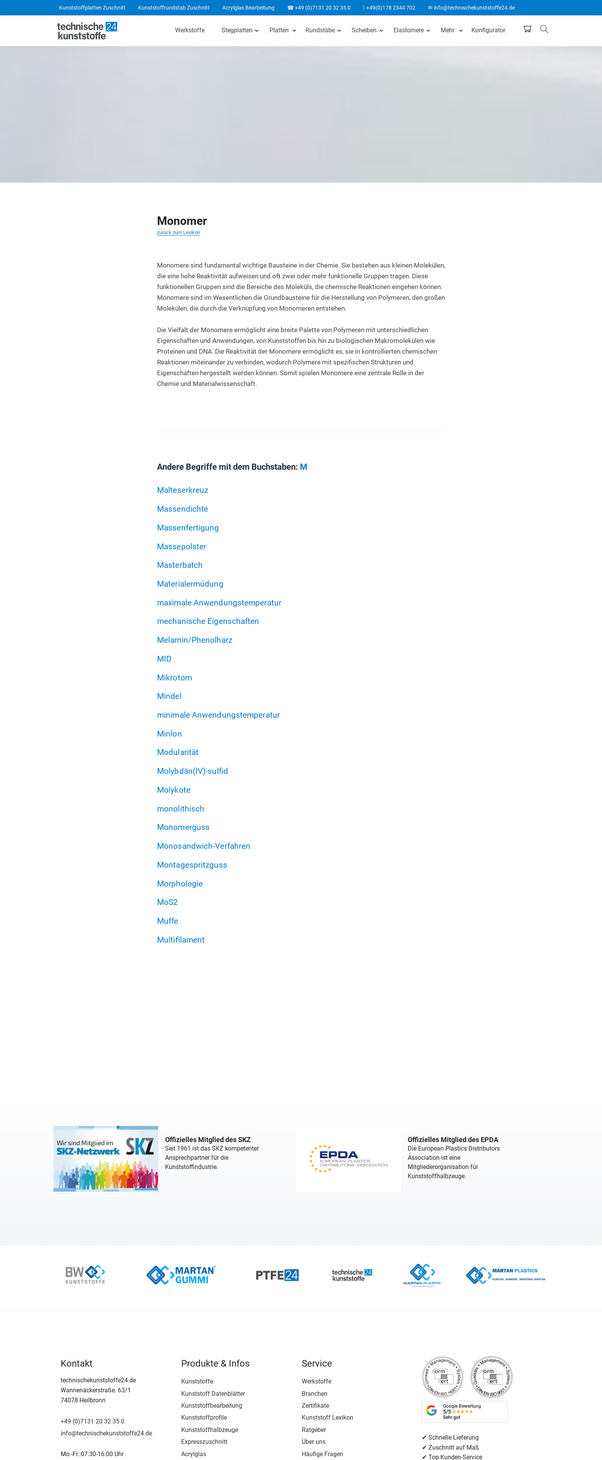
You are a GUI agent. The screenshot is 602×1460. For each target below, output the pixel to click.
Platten (279, 30)
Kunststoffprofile (204, 1417)
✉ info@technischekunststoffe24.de (471, 8)
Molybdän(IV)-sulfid (192, 771)
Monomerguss (183, 827)
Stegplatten (237, 30)
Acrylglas (193, 1454)
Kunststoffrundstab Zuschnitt (174, 8)
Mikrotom (174, 677)
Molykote (173, 790)
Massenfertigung (188, 527)
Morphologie (180, 883)
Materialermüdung (190, 584)
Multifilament (181, 940)
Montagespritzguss (192, 865)
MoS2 (167, 902)
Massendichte (182, 509)
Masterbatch (180, 565)
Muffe (168, 921)
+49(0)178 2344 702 (389, 8)
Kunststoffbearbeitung (211, 1405)
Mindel (169, 696)
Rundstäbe (320, 30)
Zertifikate (315, 1405)
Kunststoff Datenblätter (213, 1393)
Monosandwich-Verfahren (203, 846)
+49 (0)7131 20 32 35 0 (92, 1421)
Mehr (448, 30)
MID (164, 658)
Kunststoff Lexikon (327, 1417)
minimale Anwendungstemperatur (218, 715)
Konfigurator (488, 30)
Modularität (177, 752)
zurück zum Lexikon (178, 232)
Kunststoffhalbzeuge (209, 1429)
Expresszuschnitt (204, 1441)
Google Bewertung (462, 1411)
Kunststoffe (197, 1381)
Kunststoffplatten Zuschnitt (92, 8)
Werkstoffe (190, 30)
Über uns (314, 1441)
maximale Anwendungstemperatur (219, 602)
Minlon (169, 733)
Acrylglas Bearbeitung (248, 8)
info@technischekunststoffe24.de (106, 1433)
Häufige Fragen (322, 1454)
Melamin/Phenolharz (194, 640)
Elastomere (409, 30)
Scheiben (364, 30)
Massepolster (181, 546)
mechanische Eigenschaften (208, 621)
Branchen (314, 1393)
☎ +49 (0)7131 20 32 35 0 (319, 8)
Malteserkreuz (182, 490)
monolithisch (180, 808)
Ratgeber (314, 1429)
